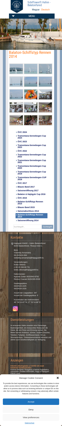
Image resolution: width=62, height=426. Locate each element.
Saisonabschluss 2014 (28, 211)
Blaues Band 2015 (26, 207)
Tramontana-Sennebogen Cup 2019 (32, 173)
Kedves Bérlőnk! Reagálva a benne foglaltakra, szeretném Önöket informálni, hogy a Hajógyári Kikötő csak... (30, 369)
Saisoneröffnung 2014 (28, 220)
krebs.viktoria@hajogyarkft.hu (26, 270)
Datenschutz (29, 423)
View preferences (31, 417)
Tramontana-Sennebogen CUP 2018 (32, 178)
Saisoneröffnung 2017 (28, 190)
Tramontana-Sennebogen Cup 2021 (32, 161)
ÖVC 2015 (22, 198)
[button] (57, 377)
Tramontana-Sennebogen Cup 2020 (32, 167)
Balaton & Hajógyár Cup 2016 (31, 194)
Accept (31, 402)
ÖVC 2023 (22, 141)
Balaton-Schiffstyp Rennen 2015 (30, 202)
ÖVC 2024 (22, 132)
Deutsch (45, 9)
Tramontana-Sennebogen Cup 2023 (32, 146)
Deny (31, 409)
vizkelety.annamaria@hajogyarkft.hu (29, 258)
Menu (32, 16)
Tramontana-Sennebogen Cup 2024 (32, 137)
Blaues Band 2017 (26, 187)
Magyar (36, 9)
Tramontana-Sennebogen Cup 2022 (32, 155)
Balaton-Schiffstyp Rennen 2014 (30, 216)
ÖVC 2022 (22, 151)
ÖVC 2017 (22, 183)
